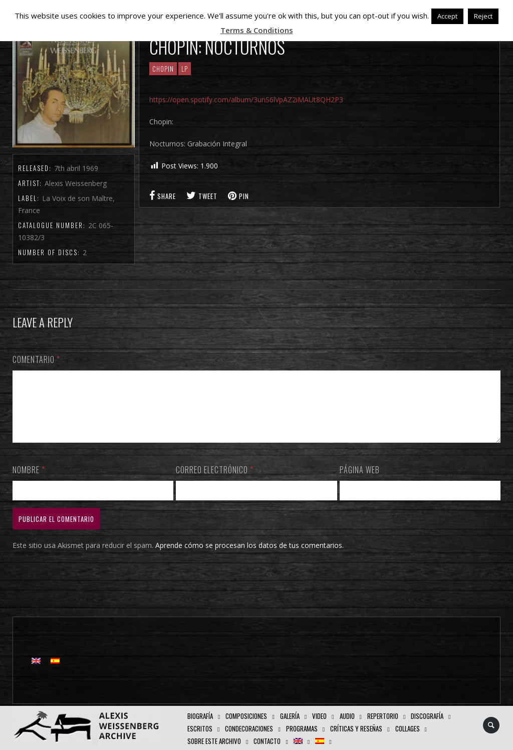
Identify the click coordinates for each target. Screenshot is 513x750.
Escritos (199, 728)
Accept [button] (447, 16)
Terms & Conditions (256, 30)
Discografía (427, 716)
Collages (407, 728)
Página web (360, 482)
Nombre (29, 482)
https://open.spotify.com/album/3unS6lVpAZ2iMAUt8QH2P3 (246, 99)
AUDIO (347, 716)
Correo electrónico (214, 482)
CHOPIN (163, 69)
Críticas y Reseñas (356, 728)
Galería (290, 716)
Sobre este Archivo (214, 741)
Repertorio (382, 716)
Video (319, 716)
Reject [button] (483, 16)
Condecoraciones (249, 728)
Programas (302, 728)
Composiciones (246, 716)
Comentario (36, 359)
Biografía (200, 716)
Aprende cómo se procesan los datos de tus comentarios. (249, 557)
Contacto (267, 741)
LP (184, 69)
